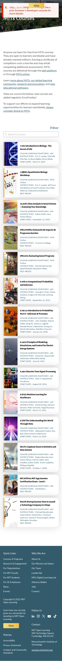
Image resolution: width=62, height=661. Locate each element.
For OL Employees (12, 582)
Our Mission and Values (43, 563)
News (6, 586)
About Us (36, 559)
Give (36, 5)
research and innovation (30, 83)
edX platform (49, 70)
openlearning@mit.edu (42, 650)
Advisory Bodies (39, 582)
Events (6, 591)
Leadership (37, 573)
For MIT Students (11, 577)
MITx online (23, 74)
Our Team (36, 568)
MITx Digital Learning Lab (44, 577)
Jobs (34, 586)
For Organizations (11, 568)
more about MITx (20, 80)
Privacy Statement (12, 645)
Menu (57, 6)
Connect (36, 591)
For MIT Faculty (10, 573)
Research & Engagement (15, 563)
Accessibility (9, 640)
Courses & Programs (13, 559)
